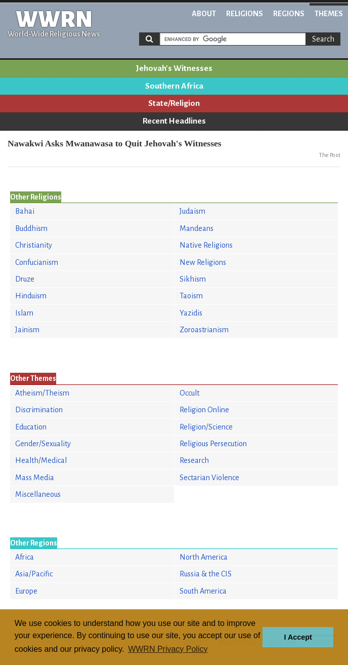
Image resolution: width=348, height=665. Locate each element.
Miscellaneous (38, 494)
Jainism (27, 330)
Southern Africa (174, 86)
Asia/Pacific (34, 574)
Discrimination (39, 410)
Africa (24, 557)
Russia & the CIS (206, 574)
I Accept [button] (298, 637)
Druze (24, 279)
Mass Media (34, 478)
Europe (26, 591)
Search (323, 39)
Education (31, 427)
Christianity (33, 245)
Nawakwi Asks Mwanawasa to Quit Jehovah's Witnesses (115, 143)
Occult (189, 393)
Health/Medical (41, 460)
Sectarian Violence (209, 478)
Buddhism (31, 228)
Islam (24, 313)
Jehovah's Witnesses (174, 68)
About (204, 14)
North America (204, 557)
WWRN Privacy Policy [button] (167, 649)
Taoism (191, 296)
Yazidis (191, 313)
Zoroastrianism (204, 330)
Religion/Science (206, 427)
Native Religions (206, 245)
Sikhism (193, 279)
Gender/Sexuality (43, 444)
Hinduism (31, 296)
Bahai (24, 211)
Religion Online (204, 410)
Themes (329, 14)
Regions (288, 14)
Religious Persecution (213, 444)
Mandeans (196, 228)
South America (203, 591)
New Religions (203, 262)
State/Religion (174, 103)
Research (194, 460)
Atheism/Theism (42, 393)
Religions (244, 14)
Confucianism (36, 262)
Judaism (192, 211)
